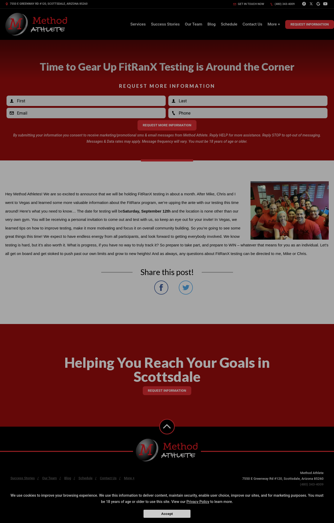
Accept (167, 514)
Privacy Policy (198, 502)
